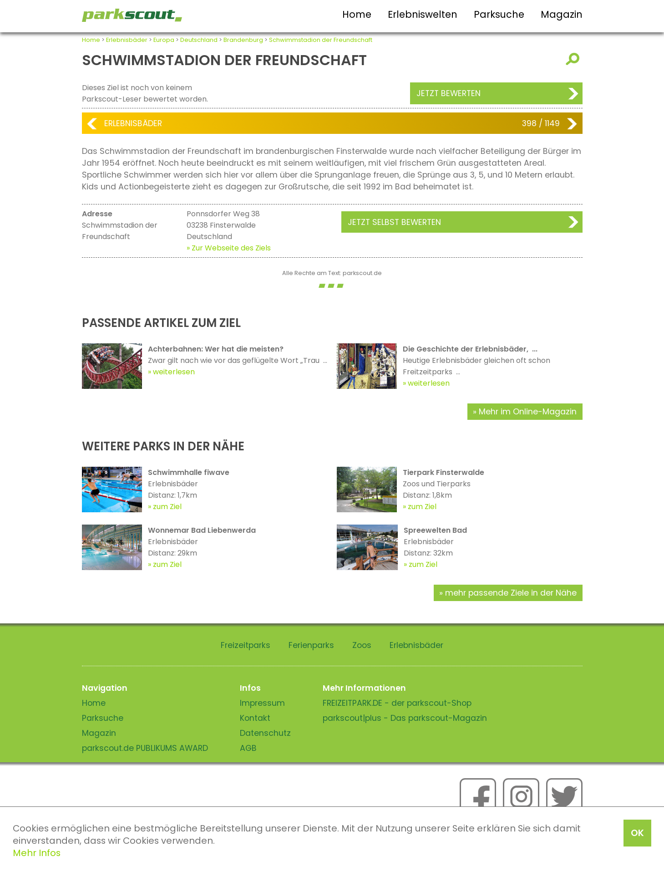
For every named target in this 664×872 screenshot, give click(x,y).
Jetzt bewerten (448, 93)
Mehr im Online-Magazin (528, 411)
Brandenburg (243, 40)
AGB (248, 748)
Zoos (361, 645)
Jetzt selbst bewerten (394, 222)
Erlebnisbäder (126, 40)
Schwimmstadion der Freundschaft (320, 40)
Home (356, 14)
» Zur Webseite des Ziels (229, 248)
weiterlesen (174, 372)
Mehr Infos (37, 853)
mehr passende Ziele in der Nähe (511, 592)
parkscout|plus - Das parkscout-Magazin (405, 718)
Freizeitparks (245, 645)
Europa (163, 40)
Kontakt (255, 718)
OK (637, 832)
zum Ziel (167, 506)
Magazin (562, 14)
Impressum (262, 703)
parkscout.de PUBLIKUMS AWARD (145, 748)
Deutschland (199, 40)
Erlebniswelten (422, 14)
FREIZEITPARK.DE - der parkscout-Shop (397, 703)
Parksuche (499, 14)
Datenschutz (265, 733)
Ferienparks (311, 645)
